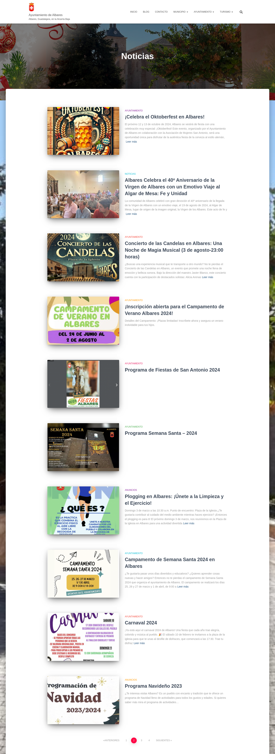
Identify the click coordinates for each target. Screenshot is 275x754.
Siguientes (163, 714)
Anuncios (131, 474)
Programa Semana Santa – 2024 (161, 420)
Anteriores (111, 714)
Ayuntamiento (134, 110)
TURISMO (226, 12)
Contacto (161, 12)
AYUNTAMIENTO (204, 12)
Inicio (133, 12)
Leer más (131, 141)
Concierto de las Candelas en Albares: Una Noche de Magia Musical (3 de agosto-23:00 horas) (174, 244)
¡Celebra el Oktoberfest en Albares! (165, 116)
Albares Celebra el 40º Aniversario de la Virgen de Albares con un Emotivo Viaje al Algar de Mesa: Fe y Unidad (172, 184)
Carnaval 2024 (141, 602)
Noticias (130, 171)
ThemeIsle (240, 745)
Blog (146, 12)
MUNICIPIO (180, 12)
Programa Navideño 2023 (153, 663)
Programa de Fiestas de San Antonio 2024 (172, 359)
